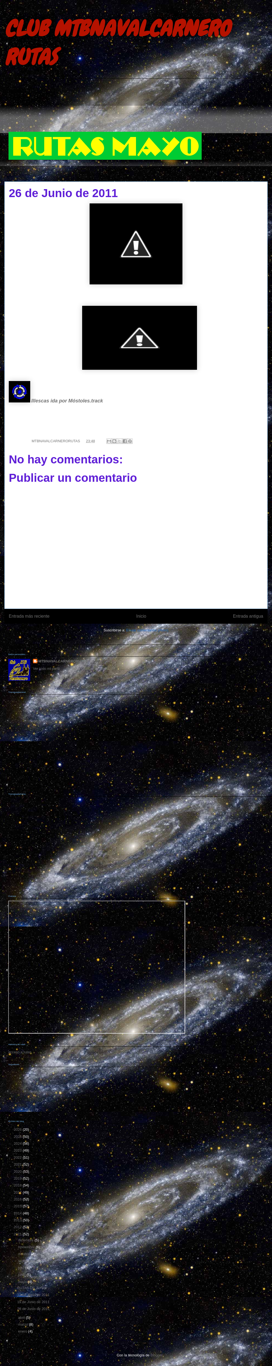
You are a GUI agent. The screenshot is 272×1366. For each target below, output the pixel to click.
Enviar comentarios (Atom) (147, 630)
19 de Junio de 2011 (33, 1302)
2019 (18, 1178)
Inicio (141, 616)
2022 (18, 1157)
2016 (18, 1199)
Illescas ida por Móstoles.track (67, 401)
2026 (18, 1129)
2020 (18, 1171)
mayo (23, 1282)
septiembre (27, 1261)
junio (22, 1275)
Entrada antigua (248, 616)
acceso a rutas (20, 1052)
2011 (18, 1234)
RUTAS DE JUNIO (31, 1288)
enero (23, 1331)
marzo (23, 1324)
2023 (18, 1150)
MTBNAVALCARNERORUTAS (63, 661)
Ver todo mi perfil (46, 669)
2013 (18, 1220)
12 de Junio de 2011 (33, 1295)
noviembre (27, 1247)
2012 (18, 1227)
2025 (18, 1137)
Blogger (157, 1355)
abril (22, 1317)
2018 (18, 1185)
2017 (18, 1192)
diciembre (26, 1240)
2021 (18, 1164)
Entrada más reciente (29, 616)
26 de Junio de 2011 (33, 1309)
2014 (18, 1213)
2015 (18, 1206)
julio (22, 1268)
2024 (18, 1143)
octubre (24, 1254)
